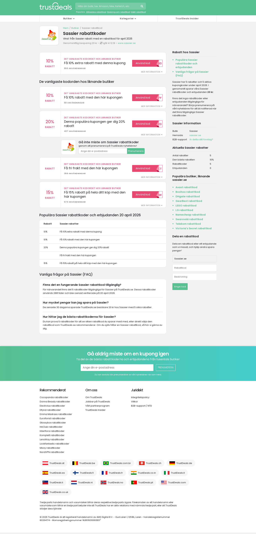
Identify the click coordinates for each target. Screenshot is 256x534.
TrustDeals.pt (145, 484)
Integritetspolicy (140, 399)
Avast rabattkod (186, 187)
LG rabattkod (184, 210)
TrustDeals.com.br (120, 464)
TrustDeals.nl (85, 484)
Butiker (75, 28)
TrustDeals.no (115, 484)
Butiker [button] (67, 18)
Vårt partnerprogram (97, 407)
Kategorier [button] (127, 18)
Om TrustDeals (93, 399)
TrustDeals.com (177, 484)
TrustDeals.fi (87, 474)
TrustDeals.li (56, 484)
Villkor (134, 403)
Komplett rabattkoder (52, 437)
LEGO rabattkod (186, 205)
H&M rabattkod (138, 12)
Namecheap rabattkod (191, 214)
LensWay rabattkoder (52, 441)
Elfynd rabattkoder (50, 411)
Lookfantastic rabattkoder (54, 445)
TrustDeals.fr (116, 474)
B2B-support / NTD (141, 407)
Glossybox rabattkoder (53, 424)
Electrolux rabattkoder (52, 407)
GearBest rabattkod (189, 201)
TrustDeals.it (178, 474)
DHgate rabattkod (188, 196)
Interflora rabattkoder (52, 432)
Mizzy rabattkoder (50, 449)
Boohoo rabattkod (188, 192)
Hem (66, 28)
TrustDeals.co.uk (59, 493)
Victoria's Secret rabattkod (194, 228)
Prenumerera (136, 151)
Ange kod (180, 286)
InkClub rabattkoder (51, 428)
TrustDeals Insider (187, 18)
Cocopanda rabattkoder (54, 399)
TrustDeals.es (57, 474)
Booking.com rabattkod (118, 12)
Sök (142, 6)
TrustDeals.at (57, 464)
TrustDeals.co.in (147, 474)
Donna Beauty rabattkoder (55, 403)
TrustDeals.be (87, 464)
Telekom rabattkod (188, 224)
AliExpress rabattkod (96, 12)
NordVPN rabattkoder (52, 453)
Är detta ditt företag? (201, 139)
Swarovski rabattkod (189, 219)
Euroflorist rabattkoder (52, 420)
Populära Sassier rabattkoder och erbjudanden (186, 63)
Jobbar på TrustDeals (97, 403)
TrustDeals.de (184, 464)
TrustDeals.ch (153, 464)
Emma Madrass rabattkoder (56, 415)
